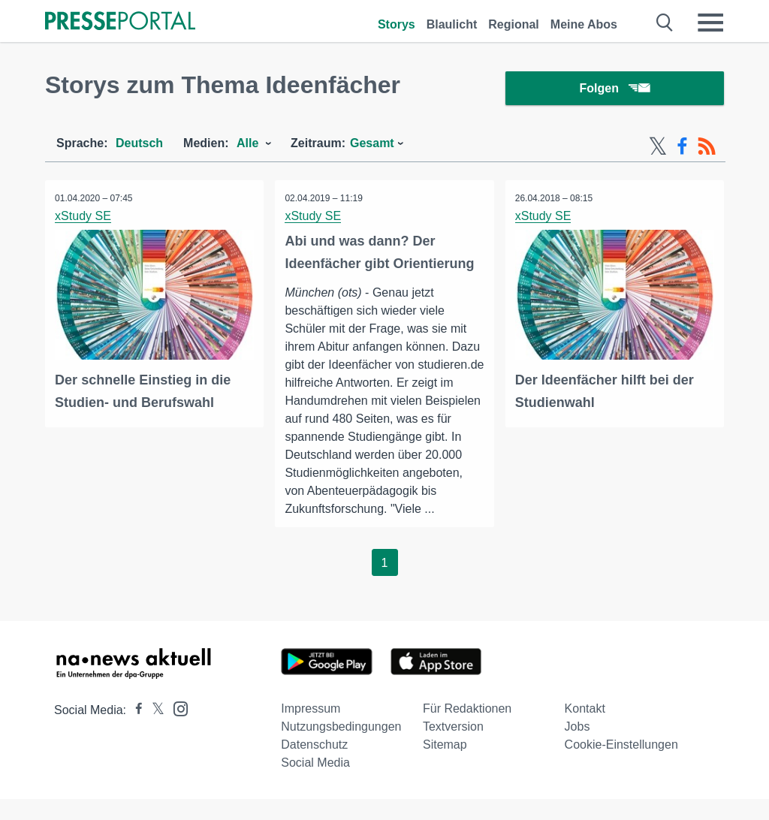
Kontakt (585, 729)
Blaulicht (452, 24)
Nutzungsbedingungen (341, 747)
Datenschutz (314, 765)
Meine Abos (583, 24)
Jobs (577, 747)
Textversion (453, 747)
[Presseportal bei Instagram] (176, 728)
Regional (513, 24)
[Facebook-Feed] (682, 148)
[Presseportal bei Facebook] (134, 731)
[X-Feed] (658, 148)
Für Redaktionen (467, 729)
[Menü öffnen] (710, 22)
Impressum (310, 729)
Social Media (315, 783)
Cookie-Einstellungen (621, 765)
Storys (396, 24)
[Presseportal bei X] (153, 731)
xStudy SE (84, 218)
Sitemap (445, 765)
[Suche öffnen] (665, 22)
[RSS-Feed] (706, 148)
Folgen (615, 89)
